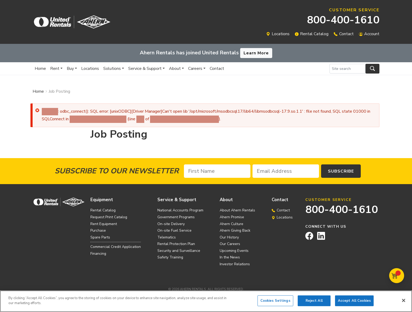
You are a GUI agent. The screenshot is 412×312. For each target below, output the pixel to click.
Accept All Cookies (354, 303)
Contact (346, 34)
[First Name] (217, 171)
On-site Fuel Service (174, 230)
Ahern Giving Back (235, 230)
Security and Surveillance (178, 250)
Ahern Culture (231, 223)
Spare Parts (100, 237)
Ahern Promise (232, 217)
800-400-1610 (343, 20)
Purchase (98, 230)
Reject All (314, 303)
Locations (281, 34)
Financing (98, 253)
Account (371, 34)
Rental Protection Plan (176, 243)
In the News (230, 257)
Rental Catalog (314, 34)
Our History (229, 237)
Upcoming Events (234, 250)
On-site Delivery (171, 223)
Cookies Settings (275, 303)
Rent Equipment (103, 223)
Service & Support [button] (145, 68)
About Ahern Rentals (237, 210)
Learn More (256, 53)
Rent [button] (54, 68)
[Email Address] (286, 171)
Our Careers (230, 243)
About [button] (175, 68)
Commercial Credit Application (115, 246)
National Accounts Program (180, 210)
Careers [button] (195, 68)
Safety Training (170, 257)
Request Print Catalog (108, 217)
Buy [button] (70, 68)
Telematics (166, 237)
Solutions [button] (112, 68)
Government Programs (176, 217)
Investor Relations (235, 264)
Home (40, 68)
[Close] (403, 303)
